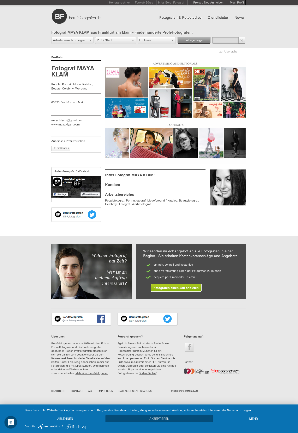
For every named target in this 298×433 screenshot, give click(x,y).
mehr (253, 419)
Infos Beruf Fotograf (171, 2)
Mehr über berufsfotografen (92, 373)
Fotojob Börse (144, 2)
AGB (90, 391)
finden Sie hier (147, 373)
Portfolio (57, 57)
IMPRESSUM (106, 391)
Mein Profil (237, 2)
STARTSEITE (58, 391)
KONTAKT (77, 391)
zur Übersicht (228, 51)
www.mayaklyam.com (65, 124)
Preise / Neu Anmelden (208, 2)
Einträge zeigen (194, 40)
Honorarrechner (119, 2)
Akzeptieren (159, 419)
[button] (72, 40)
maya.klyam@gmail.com (67, 120)
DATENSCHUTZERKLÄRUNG (135, 391)
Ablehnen (65, 419)
